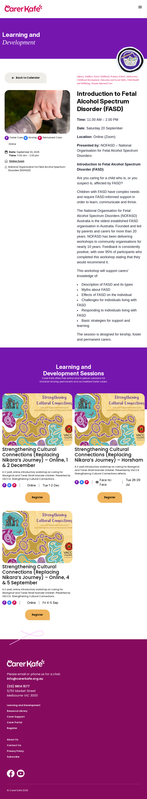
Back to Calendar (25, 78)
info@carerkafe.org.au (25, 678)
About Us (12, 739)
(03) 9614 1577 (18, 686)
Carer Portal (14, 722)
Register (37, 497)
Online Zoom (16, 161)
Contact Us (14, 745)
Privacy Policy (15, 751)
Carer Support (16, 716)
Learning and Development (23, 705)
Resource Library (17, 711)
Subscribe (13, 756)
